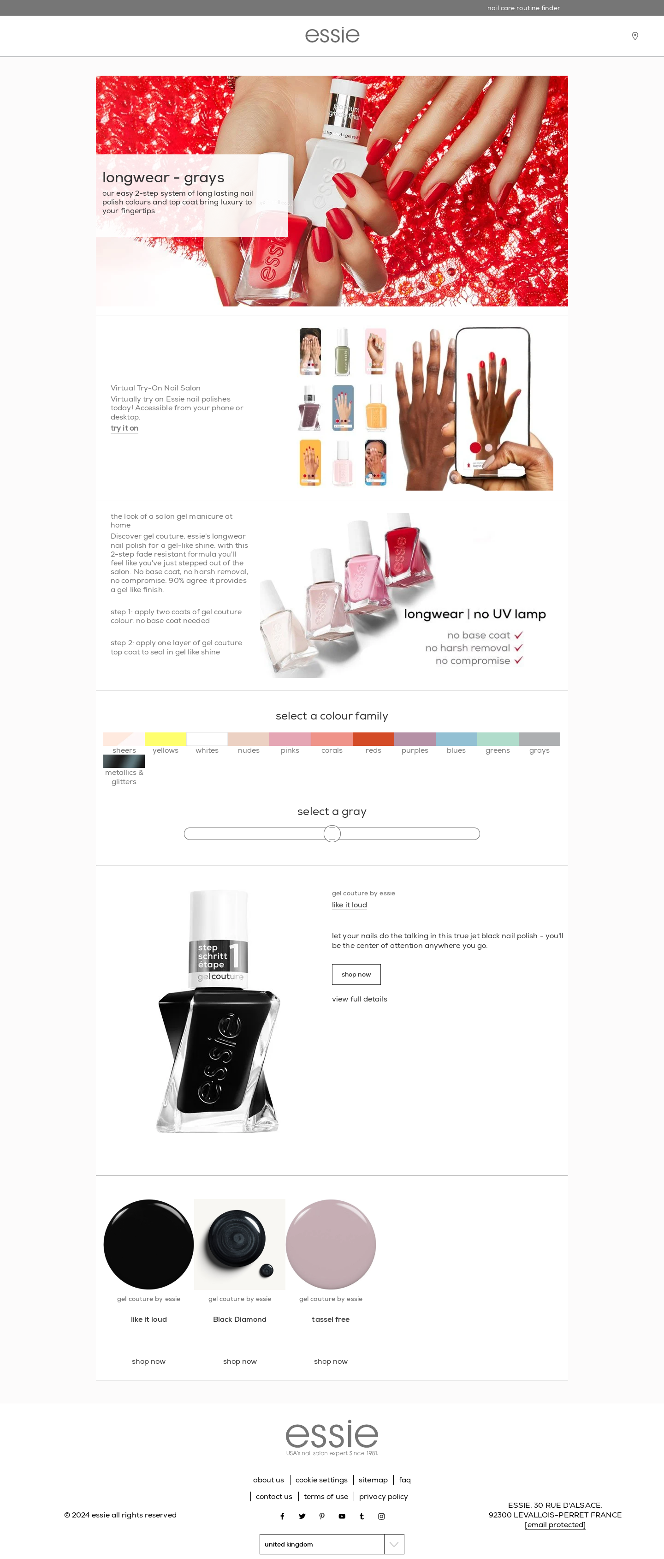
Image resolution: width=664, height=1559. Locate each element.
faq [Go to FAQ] (405, 1480)
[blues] (456, 743)
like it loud (349, 905)
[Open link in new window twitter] (302, 1515)
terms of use (326, 1496)
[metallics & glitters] (124, 770)
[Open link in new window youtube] (341, 1515)
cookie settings (322, 1480)
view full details (359, 999)
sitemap (373, 1480)
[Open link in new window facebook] (282, 1515)
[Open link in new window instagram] (381, 1515)
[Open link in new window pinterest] (322, 1515)
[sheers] (124, 743)
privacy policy (383, 1496)
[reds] (373, 743)
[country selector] (332, 1544)
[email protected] (555, 1524)
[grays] (539, 743)
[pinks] (290, 743)
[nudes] (248, 743)
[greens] (498, 743)
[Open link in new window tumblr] (361, 1515)
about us (269, 1480)
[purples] (415, 743)
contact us (274, 1496)
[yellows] (165, 743)
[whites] (207, 743)
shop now (356, 974)
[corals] (332, 743)
